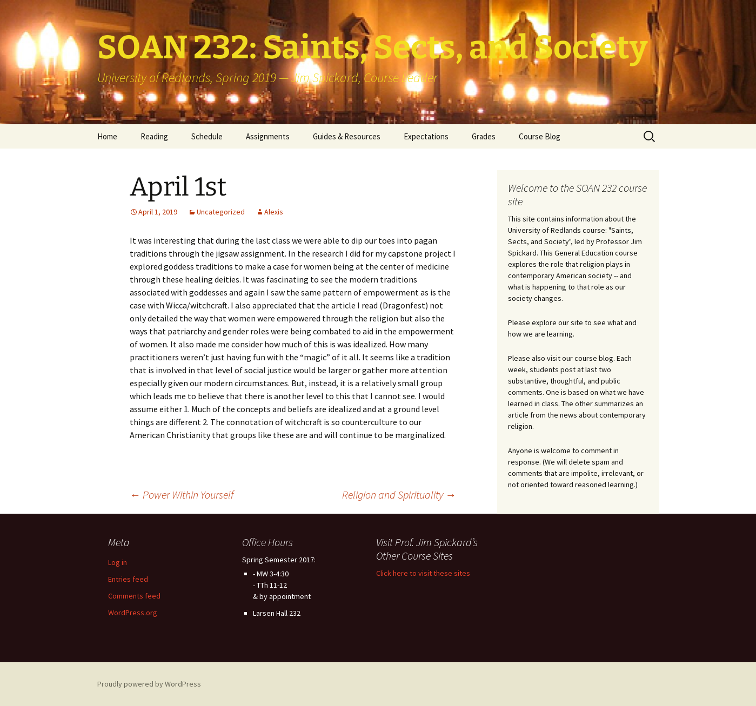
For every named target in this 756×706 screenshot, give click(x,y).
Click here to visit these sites (423, 573)
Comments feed (134, 596)
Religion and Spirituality (399, 494)
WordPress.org (132, 612)
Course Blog (539, 136)
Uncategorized (221, 212)
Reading (154, 136)
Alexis (273, 212)
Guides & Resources (346, 136)
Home (107, 136)
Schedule (207, 136)
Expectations (426, 136)
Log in (117, 562)
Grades (484, 136)
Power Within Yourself (181, 494)
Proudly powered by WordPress (149, 684)
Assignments (268, 136)
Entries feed (128, 579)
